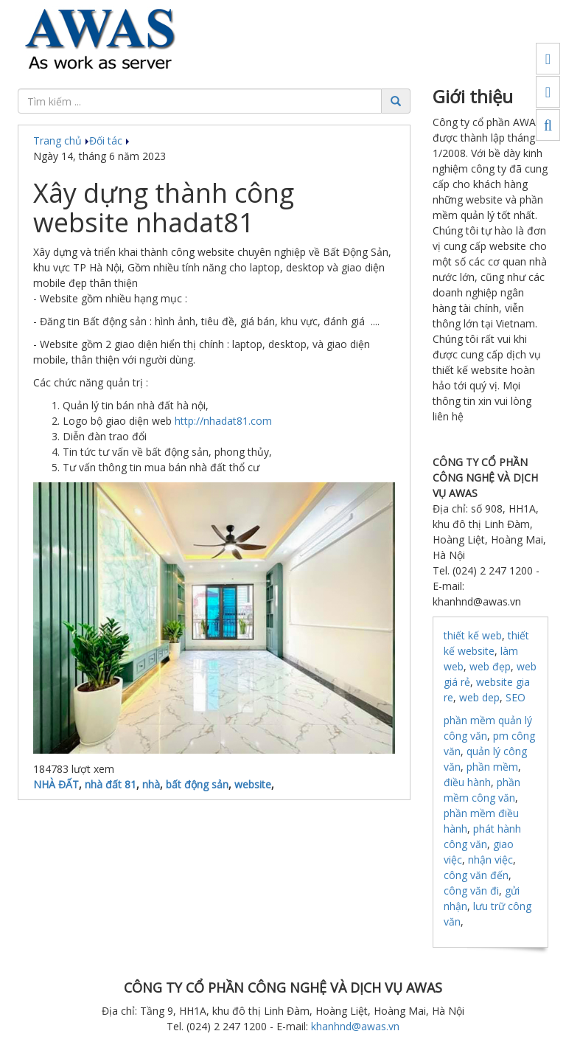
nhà (151, 784)
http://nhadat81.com (223, 421)
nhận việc (490, 860)
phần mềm (492, 767)
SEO (515, 697)
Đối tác (109, 140)
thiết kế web (473, 635)
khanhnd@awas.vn (355, 1026)
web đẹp (490, 666)
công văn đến (476, 875)
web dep (479, 697)
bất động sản (197, 784)
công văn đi (471, 890)
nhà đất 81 (110, 784)
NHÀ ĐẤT (56, 784)
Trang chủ (61, 140)
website (252, 784)
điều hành (467, 782)
